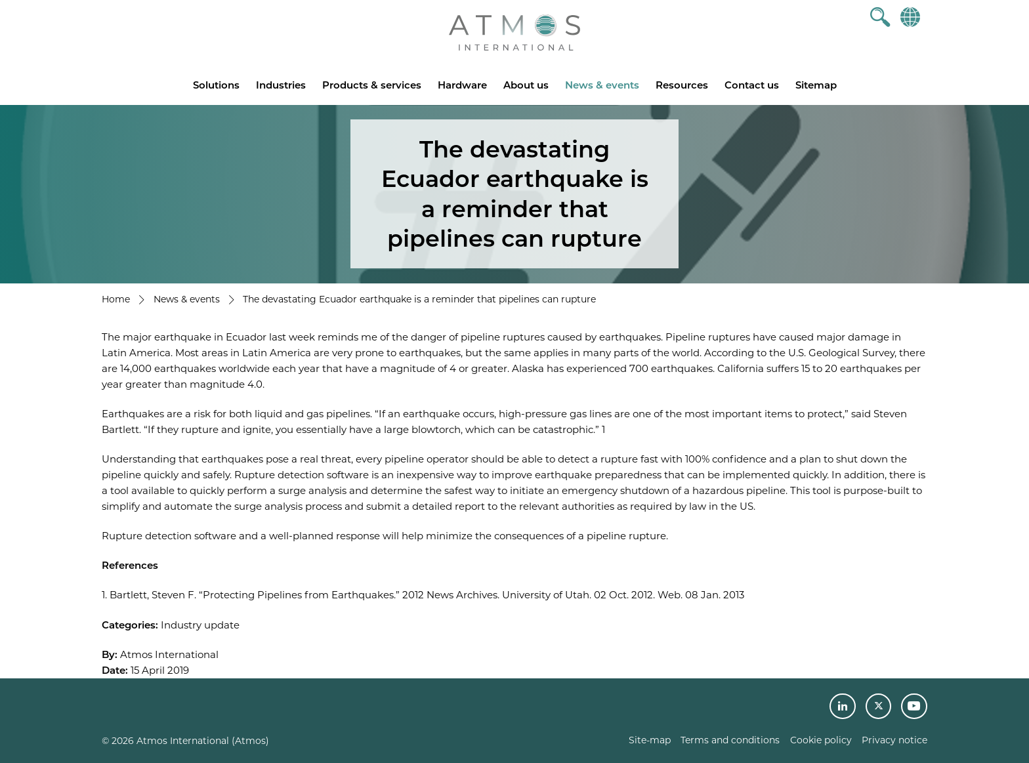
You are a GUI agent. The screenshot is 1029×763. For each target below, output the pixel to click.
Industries (281, 85)
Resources (682, 85)
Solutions (216, 85)
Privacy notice (894, 740)
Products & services (371, 85)
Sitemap (816, 85)
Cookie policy (821, 740)
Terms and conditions (730, 740)
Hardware (462, 85)
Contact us (751, 85)
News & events (602, 85)
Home (116, 299)
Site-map (650, 740)
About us (526, 85)
